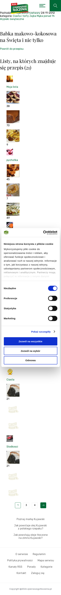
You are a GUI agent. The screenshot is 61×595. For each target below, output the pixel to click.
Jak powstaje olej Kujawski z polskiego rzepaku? (30, 527)
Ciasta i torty (21, 15)
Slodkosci (12, 446)
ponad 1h (49, 15)
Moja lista (12, 86)
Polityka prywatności (20, 560)
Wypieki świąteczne (12, 19)
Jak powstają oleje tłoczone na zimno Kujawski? (31, 536)
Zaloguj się (37, 573)
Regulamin (39, 554)
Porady (31, 566)
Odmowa (30, 360)
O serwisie (21, 554)
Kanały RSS (15, 566)
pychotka (12, 160)
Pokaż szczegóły (41, 331)
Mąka (40, 15)
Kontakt (21, 573)
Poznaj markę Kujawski (31, 519)
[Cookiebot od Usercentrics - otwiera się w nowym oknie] (43, 232)
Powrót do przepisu (12, 48)
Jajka (32, 15)
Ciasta (10, 379)
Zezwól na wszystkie (30, 341)
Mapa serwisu (46, 560)
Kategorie (46, 566)
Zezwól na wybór (30, 350)
